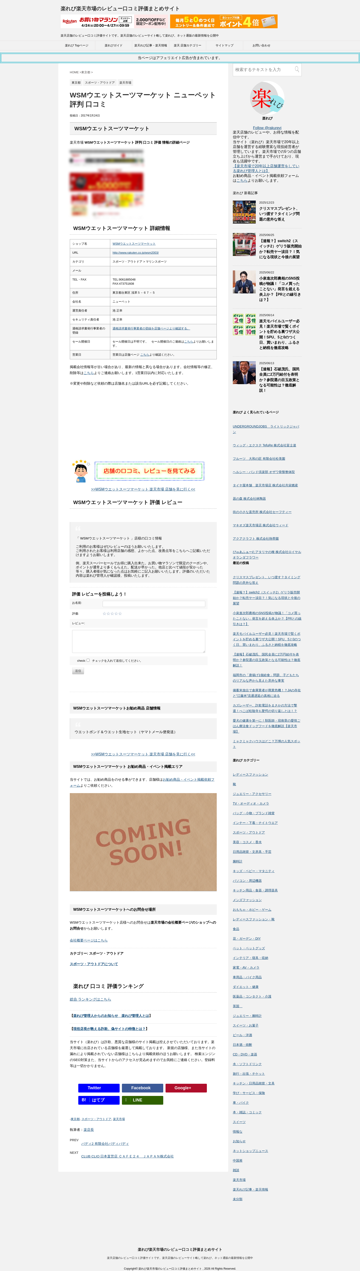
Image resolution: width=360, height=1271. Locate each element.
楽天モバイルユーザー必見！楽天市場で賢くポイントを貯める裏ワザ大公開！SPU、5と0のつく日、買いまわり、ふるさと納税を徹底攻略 (267, 639)
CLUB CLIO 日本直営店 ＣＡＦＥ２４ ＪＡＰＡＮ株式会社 (127, 1156)
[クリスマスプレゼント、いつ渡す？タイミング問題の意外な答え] (244, 221)
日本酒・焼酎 (242, 1045)
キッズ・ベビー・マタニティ (254, 871)
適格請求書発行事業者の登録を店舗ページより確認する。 (151, 328)
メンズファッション (247, 900)
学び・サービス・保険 (249, 1093)
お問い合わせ (261, 45)
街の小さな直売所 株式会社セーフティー (262, 512)
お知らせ (239, 1141)
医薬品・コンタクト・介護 (252, 996)
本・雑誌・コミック (247, 1112)
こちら (188, 341)
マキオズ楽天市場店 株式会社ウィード (260, 525)
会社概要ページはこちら (89, 940)
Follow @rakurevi (267, 128)
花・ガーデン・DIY (247, 938)
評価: (75, 613)
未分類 (237, 1199)
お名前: (77, 602)
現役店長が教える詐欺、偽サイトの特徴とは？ (109, 1029)
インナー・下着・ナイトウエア (255, 823)
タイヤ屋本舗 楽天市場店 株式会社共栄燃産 (265, 485)
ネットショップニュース (250, 1151)
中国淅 (237, 1160)
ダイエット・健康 (246, 987)
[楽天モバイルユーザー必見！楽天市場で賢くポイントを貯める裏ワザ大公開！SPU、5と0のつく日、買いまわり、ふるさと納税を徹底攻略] (244, 334)
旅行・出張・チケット (249, 1073)
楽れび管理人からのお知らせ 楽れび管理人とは (111, 1016)
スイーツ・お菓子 (246, 1025)
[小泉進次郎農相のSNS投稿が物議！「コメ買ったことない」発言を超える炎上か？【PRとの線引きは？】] (244, 291)
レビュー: (78, 623)
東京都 (75, 1119)
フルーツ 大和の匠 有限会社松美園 (259, 458)
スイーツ (239, 1122)
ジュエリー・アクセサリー (252, 794)
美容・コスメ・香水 (247, 842)
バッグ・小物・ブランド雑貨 (254, 813)
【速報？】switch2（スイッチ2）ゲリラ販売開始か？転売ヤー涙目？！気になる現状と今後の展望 (280, 249)
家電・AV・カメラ (246, 967)
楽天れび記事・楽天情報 (150, 45)
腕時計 (237, 861)
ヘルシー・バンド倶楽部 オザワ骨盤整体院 (264, 472)
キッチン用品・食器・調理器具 (255, 890)
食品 (236, 929)
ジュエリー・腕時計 (247, 1016)
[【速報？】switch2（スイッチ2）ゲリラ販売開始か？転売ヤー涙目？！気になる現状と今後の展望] (244, 254)
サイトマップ (224, 45)
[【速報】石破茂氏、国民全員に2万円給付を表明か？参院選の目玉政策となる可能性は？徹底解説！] (244, 382)
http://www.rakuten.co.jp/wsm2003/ (135, 252)
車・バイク (241, 1102)
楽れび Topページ (77, 45)
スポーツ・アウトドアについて (94, 964)
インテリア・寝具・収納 (250, 958)
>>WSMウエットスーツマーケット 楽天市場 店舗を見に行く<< (143, 489)
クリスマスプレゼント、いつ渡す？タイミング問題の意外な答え (279, 214)
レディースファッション (250, 774)
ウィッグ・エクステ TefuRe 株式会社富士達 (264, 445)
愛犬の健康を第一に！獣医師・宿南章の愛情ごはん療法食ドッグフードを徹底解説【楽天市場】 (266, 726)
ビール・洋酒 (242, 1035)
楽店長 (89, 1130)
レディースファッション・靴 (254, 919)
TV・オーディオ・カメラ (251, 803)
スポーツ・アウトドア (96, 1119)
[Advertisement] (143, 427)
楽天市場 (119, 1119)
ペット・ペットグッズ (249, 948)
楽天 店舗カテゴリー (188, 45)
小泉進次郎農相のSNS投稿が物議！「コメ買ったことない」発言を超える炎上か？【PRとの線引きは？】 (280, 289)
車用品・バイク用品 (247, 977)
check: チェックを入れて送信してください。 (110, 660)
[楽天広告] (114, 25)
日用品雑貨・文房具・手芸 (252, 852)
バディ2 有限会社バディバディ (105, 1144)
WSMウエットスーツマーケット (134, 243)
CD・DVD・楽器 (245, 1054)
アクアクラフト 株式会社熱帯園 (256, 538)
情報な (237, 1131)
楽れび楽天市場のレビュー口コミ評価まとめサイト (120, 8)
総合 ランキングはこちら (90, 999)
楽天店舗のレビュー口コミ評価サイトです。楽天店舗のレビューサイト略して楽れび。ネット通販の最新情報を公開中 (180, 1216)
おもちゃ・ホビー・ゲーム (252, 909)
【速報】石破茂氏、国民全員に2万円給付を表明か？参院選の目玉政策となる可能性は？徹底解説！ (279, 380)
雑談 (236, 1170)
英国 (237, 1006)
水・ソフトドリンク (247, 1064)
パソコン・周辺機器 (247, 880)
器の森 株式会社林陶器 (249, 498)
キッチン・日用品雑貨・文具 (254, 1083)
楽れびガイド (114, 45)
